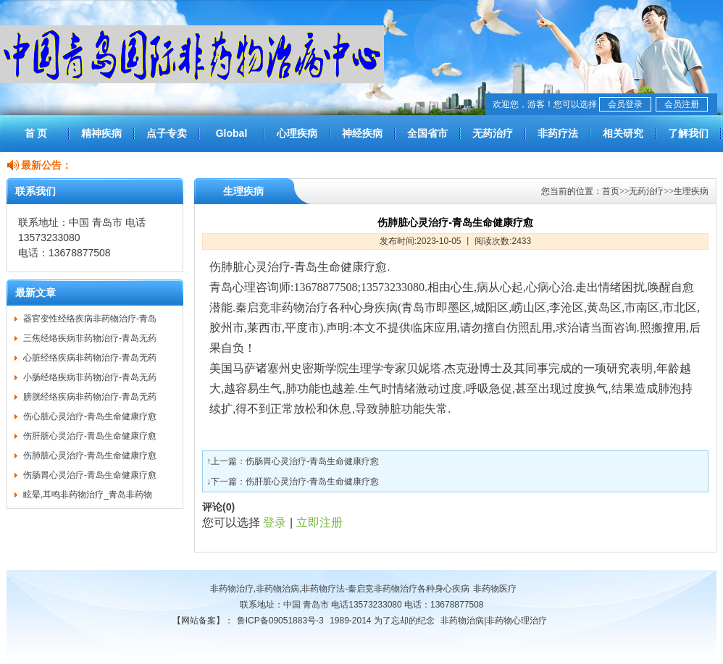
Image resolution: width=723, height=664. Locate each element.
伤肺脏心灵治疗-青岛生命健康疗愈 (89, 455)
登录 (274, 522)
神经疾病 (362, 133)
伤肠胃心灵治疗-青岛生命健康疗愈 (89, 475)
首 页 (36, 133)
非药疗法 (558, 133)
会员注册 (681, 104)
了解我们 (688, 133)
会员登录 (625, 104)
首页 (610, 191)
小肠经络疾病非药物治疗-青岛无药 (89, 377)
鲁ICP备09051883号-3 (280, 620)
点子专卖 (166, 133)
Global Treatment (231, 139)
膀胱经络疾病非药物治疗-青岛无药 (89, 397)
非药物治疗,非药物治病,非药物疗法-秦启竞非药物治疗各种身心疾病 (340, 589)
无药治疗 (492, 133)
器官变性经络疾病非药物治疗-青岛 (89, 319)
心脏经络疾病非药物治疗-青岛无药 (89, 358)
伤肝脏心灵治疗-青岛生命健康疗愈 (89, 436)
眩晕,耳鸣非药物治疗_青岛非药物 (87, 494)
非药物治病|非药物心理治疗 (493, 620)
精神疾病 (101, 133)
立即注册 (319, 522)
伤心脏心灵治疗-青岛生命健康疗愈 (89, 416)
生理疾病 (691, 191)
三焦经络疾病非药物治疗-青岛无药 (89, 338)
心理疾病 (297, 133)
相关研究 (623, 133)
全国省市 (427, 133)
